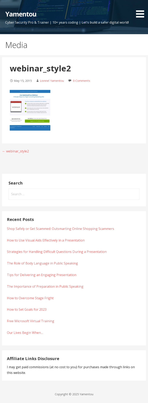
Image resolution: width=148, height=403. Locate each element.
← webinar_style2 (15, 151)
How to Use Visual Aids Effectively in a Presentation (46, 240)
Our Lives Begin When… (25, 332)
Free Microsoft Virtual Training (30, 321)
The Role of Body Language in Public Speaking (42, 263)
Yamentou (21, 14)
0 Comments (81, 81)
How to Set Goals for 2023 (26, 309)
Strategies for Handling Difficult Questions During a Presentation (57, 251)
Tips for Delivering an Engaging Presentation (41, 275)
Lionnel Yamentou (52, 81)
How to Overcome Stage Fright (30, 298)
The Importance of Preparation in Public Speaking (45, 286)
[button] (141, 9)
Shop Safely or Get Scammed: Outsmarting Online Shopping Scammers (60, 228)
